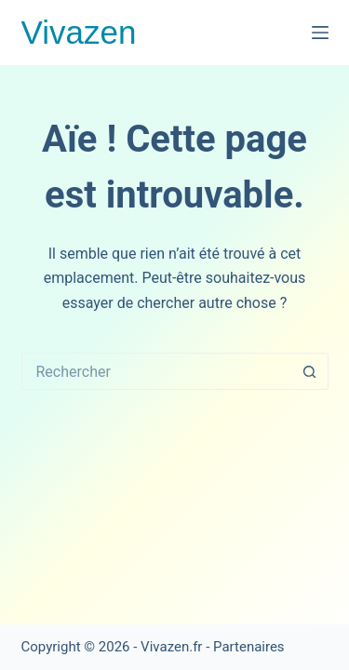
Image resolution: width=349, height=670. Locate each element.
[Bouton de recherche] (310, 371)
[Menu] (320, 32)
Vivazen (79, 32)
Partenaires (249, 646)
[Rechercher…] (156, 371)
